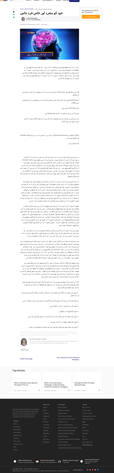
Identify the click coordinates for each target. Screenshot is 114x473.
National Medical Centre (64, 446)
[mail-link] (95, 471)
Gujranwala (46, 426)
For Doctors (85, 431)
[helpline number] (107, 2)
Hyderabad (46, 443)
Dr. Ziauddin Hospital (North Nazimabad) (69, 440)
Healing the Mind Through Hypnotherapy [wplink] (84, 385)
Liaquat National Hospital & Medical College (69, 449)
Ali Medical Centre (63, 423)
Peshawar (45, 423)
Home (22, 10)
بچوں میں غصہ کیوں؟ (26, 360)
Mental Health (29, 10)
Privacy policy (17, 428)
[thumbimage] (27, 377)
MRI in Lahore (86, 408)
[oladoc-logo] (5, 3)
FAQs (14, 448)
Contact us (16, 439)
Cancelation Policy (18, 445)
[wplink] (14, 13)
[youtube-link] (92, 471)
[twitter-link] (85, 471)
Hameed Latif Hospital (64, 411)
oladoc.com (37, 472)
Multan (45, 420)
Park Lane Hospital (63, 443)
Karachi (45, 408)
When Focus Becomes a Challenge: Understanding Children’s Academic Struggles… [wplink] (56, 386)
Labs (83, 437)
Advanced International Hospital (66, 431)
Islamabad (46, 414)
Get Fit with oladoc (87, 443)
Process (15, 451)
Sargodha (45, 431)
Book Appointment (91, 18)
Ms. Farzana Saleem (35, 340)
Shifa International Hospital (65, 426)
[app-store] (89, 450)
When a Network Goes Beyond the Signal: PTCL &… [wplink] (25, 385)
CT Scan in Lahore (87, 414)
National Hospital (62, 414)
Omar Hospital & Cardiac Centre (66, 420)
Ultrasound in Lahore (88, 420)
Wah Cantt (46, 440)
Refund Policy (17, 433)
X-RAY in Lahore (86, 411)
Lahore (45, 411)
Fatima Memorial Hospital (65, 417)
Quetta (45, 437)
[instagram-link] (90, 471)
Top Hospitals (61, 405)
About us (15, 425)
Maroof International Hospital (66, 434)
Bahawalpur (46, 434)
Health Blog (85, 426)
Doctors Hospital (62, 408)
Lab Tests (84, 440)
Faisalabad (46, 428)
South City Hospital (63, 437)
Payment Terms (17, 436)
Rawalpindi (46, 417)
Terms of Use (16, 442)
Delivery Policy (17, 430)
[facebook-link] (87, 471)
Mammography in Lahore (89, 417)
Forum (84, 428)
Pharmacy (85, 434)
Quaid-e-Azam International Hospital (67, 428)
